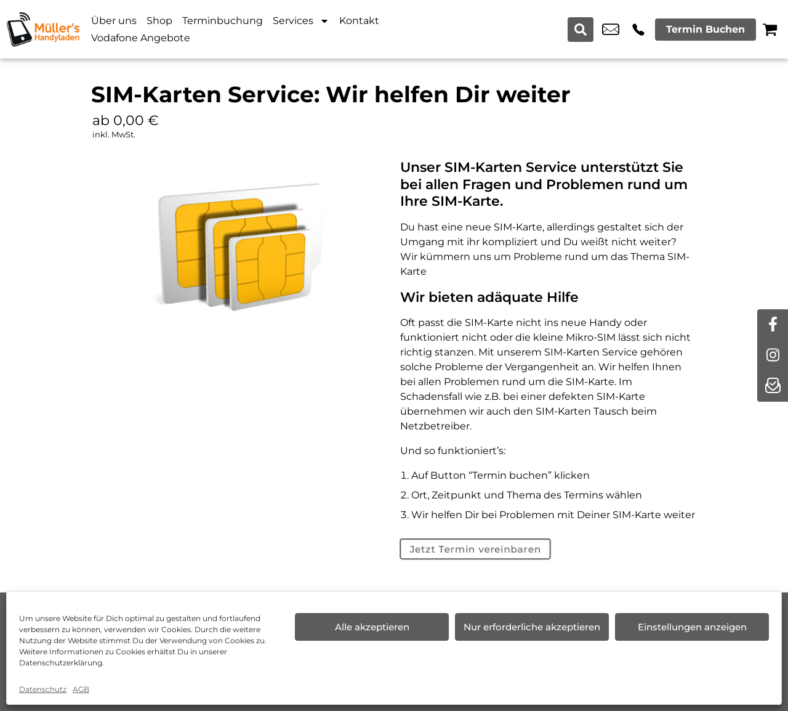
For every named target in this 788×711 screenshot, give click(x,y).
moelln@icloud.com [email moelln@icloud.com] (610, 29)
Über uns (114, 20)
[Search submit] (581, 29)
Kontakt (359, 20)
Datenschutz (42, 689)
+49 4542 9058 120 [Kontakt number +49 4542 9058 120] (638, 29)
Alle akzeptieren (372, 627)
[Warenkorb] (770, 29)
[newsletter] (772, 386)
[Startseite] (43, 29)
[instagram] (772, 355)
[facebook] (772, 324)
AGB (81, 689)
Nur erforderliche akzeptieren (532, 627)
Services (301, 21)
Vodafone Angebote (140, 38)
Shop (159, 20)
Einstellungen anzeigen (692, 627)
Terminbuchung (222, 20)
